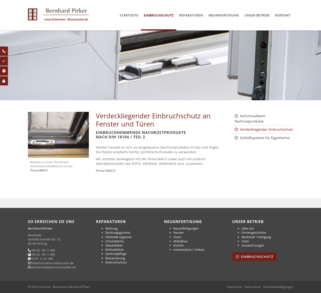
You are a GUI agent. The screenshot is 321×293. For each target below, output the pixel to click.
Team (245, 241)
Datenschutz (252, 287)
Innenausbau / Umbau (188, 249)
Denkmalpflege (115, 254)
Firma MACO (105, 170)
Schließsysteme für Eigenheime (265, 137)
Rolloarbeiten (114, 249)
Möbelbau (180, 241)
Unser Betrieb (256, 15)
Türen (177, 237)
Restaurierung (115, 258)
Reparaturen (191, 15)
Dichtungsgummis (117, 232)
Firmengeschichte (253, 232)
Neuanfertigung (223, 15)
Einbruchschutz (159, 15)
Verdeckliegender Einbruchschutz (266, 129)
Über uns (247, 228)
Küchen (178, 245)
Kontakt (282, 15)
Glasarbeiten (114, 245)
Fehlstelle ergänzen (118, 237)
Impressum (234, 287)
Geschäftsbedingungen (278, 287)
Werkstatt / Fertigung (256, 237)
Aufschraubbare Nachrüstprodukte (249, 118)
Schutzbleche (114, 241)
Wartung (111, 228)
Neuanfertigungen (186, 228)
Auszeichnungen (252, 245)
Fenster (178, 232)
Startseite (129, 15)
